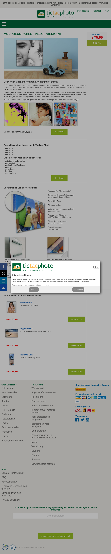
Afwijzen (34, 290)
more (47, 285)
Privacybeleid (17, 285)
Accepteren (78, 290)
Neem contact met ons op (33, 285)
